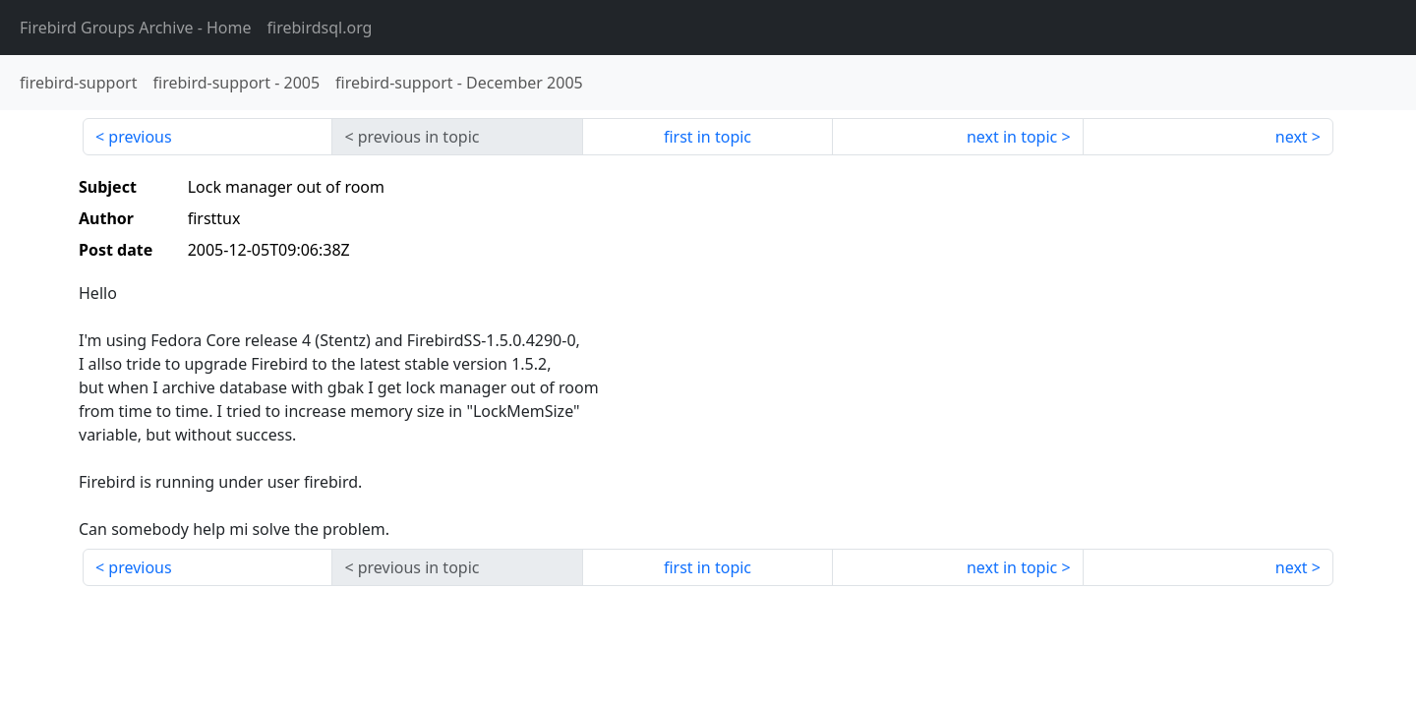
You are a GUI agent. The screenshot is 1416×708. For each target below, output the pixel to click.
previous (139, 137)
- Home (136, 27)
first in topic (707, 137)
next (1291, 137)
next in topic (1012, 137)
